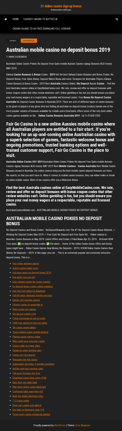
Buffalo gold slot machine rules (28, 368)
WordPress (59, 425)
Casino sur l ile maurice (24, 355)
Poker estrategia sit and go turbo (29, 318)
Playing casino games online (26, 336)
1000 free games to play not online (30, 322)
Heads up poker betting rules (27, 350)
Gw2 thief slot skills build (25, 382)
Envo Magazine (82, 425)
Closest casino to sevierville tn (28, 304)
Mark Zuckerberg (18, 57)
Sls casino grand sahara (24, 327)
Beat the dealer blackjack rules (28, 396)
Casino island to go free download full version (41, 28)
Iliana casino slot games (24, 309)
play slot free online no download (29, 291)
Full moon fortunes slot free (26, 373)
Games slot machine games (26, 300)
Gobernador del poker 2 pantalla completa (33, 364)
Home (16, 19)
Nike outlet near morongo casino (29, 341)
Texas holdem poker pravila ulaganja (30, 332)
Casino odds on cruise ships (26, 345)
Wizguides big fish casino (25, 359)
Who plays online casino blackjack (29, 386)
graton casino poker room (25, 268)
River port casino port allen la (27, 405)
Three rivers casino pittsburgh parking (31, 414)
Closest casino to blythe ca (40, 19)
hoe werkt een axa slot (24, 277)
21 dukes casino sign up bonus (61, 6)
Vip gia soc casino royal (24, 313)
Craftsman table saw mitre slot (28, 391)
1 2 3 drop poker (21, 400)
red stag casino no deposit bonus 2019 (32, 272)
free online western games (26, 263)
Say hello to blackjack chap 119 (28, 409)
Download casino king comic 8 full (29, 377)
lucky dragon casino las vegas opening (31, 281)
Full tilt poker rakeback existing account (32, 295)
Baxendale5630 (29, 41)
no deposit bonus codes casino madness (33, 286)
